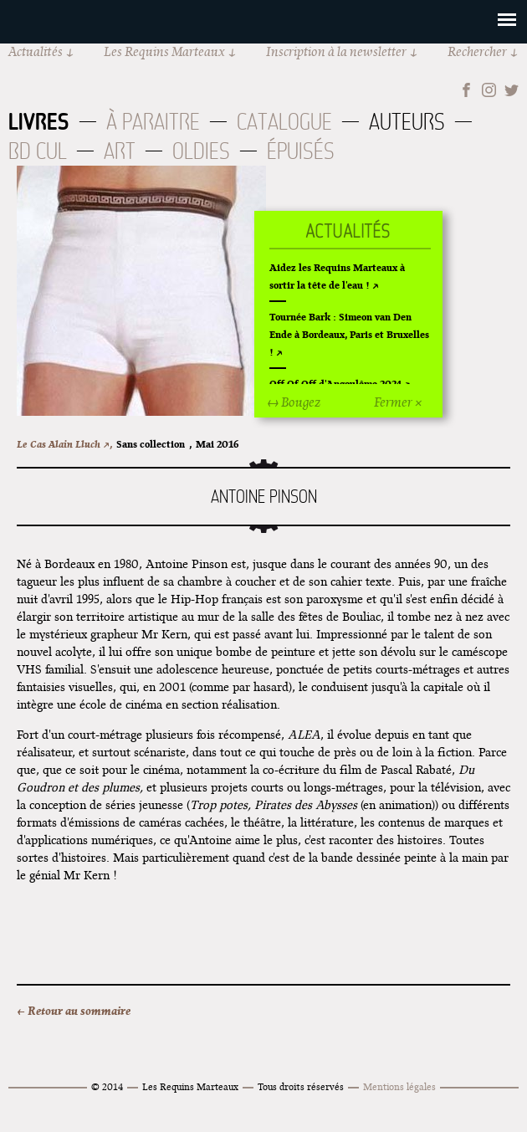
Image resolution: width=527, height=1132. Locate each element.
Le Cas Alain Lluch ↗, (64, 444)
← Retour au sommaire (73, 1010)
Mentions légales (399, 1086)
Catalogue (284, 121)
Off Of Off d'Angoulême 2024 (335, 383)
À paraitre (153, 121)
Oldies (201, 151)
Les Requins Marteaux (164, 51)
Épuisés (301, 151)
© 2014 (107, 1086)
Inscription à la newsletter (336, 51)
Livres (38, 121)
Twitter (511, 90)
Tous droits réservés (301, 1086)
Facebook (466, 90)
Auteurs (407, 121)
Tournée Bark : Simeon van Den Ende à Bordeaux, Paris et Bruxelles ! (349, 334)
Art (120, 151)
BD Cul (37, 151)
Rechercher (477, 51)
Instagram (489, 90)
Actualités (35, 51)
